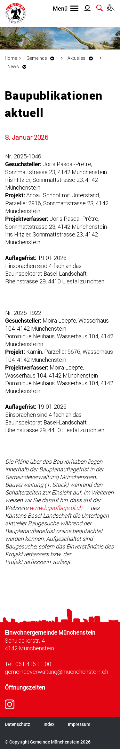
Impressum (79, 724)
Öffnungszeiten (25, 687)
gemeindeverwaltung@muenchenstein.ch (56, 671)
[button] (42, 58)
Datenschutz (17, 724)
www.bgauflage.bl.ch (59, 508)
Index (49, 724)
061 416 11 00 (33, 664)
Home (11, 58)
